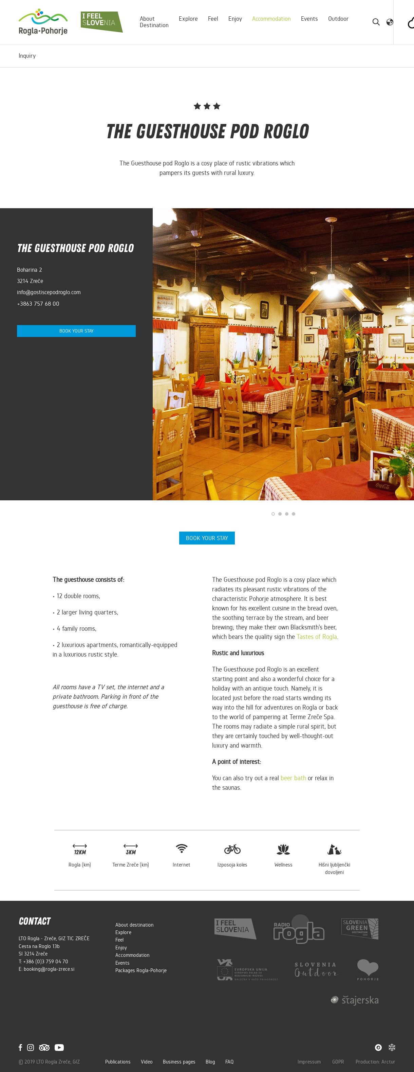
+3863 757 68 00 (38, 303)
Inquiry (27, 55)
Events (309, 18)
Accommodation (271, 18)
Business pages (179, 1061)
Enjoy (235, 18)
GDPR (338, 1061)
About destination (154, 22)
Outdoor (338, 18)
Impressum (310, 1061)
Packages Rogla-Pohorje (141, 970)
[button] (390, 21)
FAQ (229, 1061)
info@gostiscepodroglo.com (49, 292)
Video (147, 1061)
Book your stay (76, 331)
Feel (213, 18)
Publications (118, 1061)
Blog (210, 1061)
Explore (188, 18)
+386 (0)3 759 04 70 (45, 961)
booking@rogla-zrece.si (49, 968)
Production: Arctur (375, 1061)
